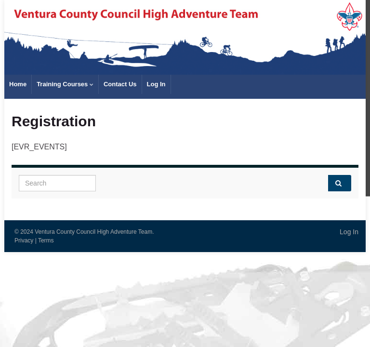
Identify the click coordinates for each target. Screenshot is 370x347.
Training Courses (65, 84)
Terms (46, 240)
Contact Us (120, 84)
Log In (156, 84)
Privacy (23, 240)
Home (17, 84)
